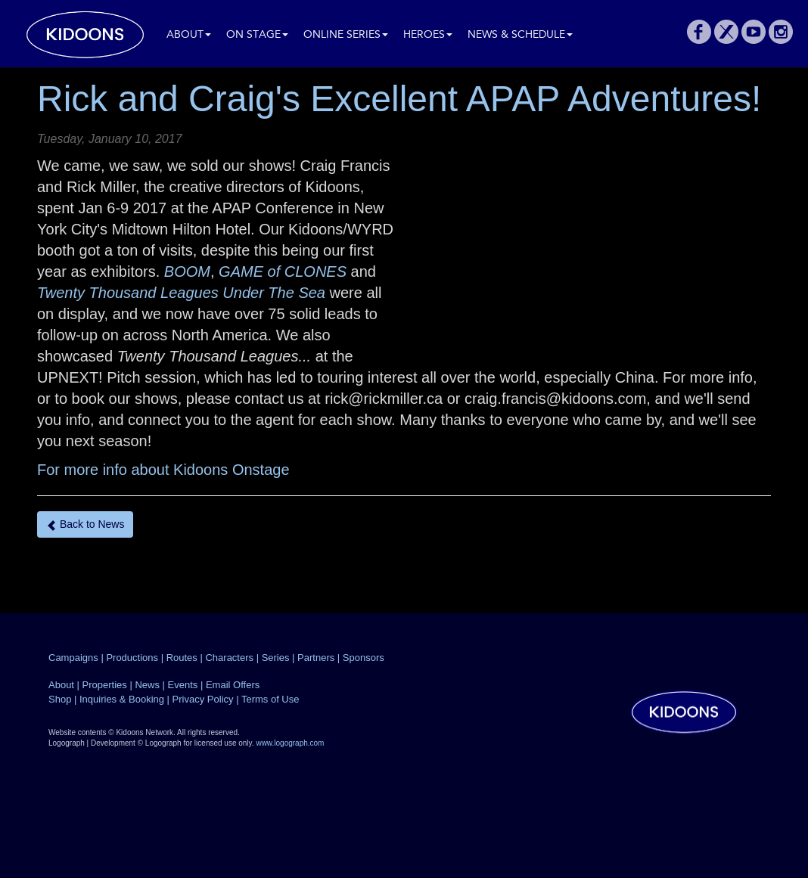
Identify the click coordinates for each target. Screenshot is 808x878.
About (188, 35)
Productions (132, 657)
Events (183, 684)
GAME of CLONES (283, 271)
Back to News (85, 524)
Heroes (427, 35)
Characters (229, 657)
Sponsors (363, 657)
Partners (315, 657)
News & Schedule (520, 35)
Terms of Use (270, 699)
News (147, 684)
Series (276, 657)
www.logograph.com (290, 743)
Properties (104, 684)
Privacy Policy (203, 699)
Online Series (345, 35)
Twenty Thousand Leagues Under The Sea (181, 292)
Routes (181, 657)
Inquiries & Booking (121, 699)
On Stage (257, 35)
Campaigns (73, 657)
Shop (59, 699)
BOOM (187, 271)
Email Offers (232, 684)
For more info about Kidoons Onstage (163, 469)
